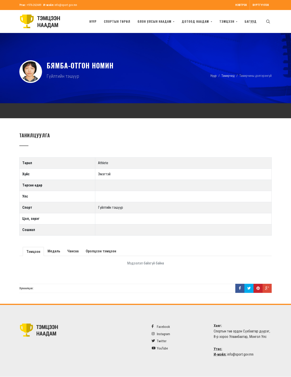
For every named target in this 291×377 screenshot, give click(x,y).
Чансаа (72, 251)
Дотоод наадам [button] (196, 21)
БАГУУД (251, 21)
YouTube (160, 348)
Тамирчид (228, 76)
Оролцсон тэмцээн (100, 251)
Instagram (161, 334)
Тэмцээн (33, 251)
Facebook (161, 326)
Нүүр (93, 21)
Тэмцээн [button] (227, 21)
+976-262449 (34, 5)
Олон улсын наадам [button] (155, 21)
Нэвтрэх (241, 5)
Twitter (159, 341)
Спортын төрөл (117, 21)
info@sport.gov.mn (66, 5)
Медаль (53, 251)
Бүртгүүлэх (261, 5)
